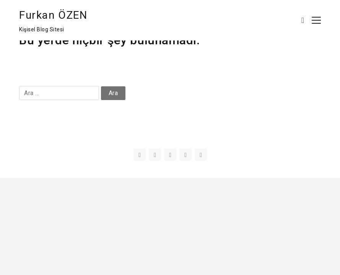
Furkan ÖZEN (53, 15)
